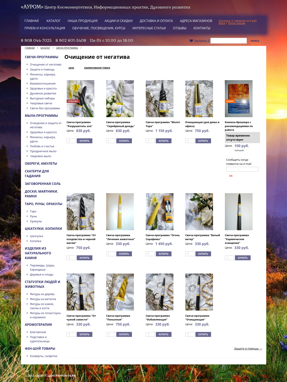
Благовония (38, 332)
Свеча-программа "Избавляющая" (158, 317)
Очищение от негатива (45, 64)
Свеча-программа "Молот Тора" (163, 124)
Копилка (36, 241)
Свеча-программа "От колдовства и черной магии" (81, 239)
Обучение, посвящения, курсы (98, 28)
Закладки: (199, 40)
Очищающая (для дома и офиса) (202, 124)
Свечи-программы (67, 47)
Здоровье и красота (43, 88)
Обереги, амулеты (41, 163)
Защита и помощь (42, 69)
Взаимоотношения (43, 83)
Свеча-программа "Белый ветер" (202, 237)
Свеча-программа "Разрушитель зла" (80, 124)
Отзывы (179, 28)
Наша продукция (83, 21)
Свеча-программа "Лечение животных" (120, 237)
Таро (33, 211)
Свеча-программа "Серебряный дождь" (120, 124)
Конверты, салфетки (43, 356)
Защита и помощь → (248, 348)
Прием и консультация (45, 28)
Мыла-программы (41, 115)
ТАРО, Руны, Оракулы (44, 204)
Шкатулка (36, 236)
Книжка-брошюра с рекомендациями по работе (239, 126)
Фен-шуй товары (40, 348)
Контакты (202, 28)
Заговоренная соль (43, 183)
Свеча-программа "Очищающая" (197, 317)
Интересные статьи (149, 28)
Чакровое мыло (40, 156)
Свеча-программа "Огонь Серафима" (163, 237)
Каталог (53, 21)
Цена (71, 68)
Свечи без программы (45, 108)
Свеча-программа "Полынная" (118, 317)
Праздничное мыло (43, 151)
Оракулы (36, 221)
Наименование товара (97, 68)
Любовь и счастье (42, 146)
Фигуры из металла (43, 299)
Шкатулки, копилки (43, 228)
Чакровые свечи (41, 103)
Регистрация (236, 23)
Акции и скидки (119, 21)
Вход (222, 23)
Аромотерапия (38, 324)
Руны (33, 216)
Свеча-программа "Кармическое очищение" (237, 239)
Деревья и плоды (41, 274)
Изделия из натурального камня (38, 253)
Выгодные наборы (42, 98)
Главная (32, 21)
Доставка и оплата (156, 21)
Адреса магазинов (196, 21)
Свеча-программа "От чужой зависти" (81, 317)
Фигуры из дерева (42, 294)
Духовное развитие (43, 93)
